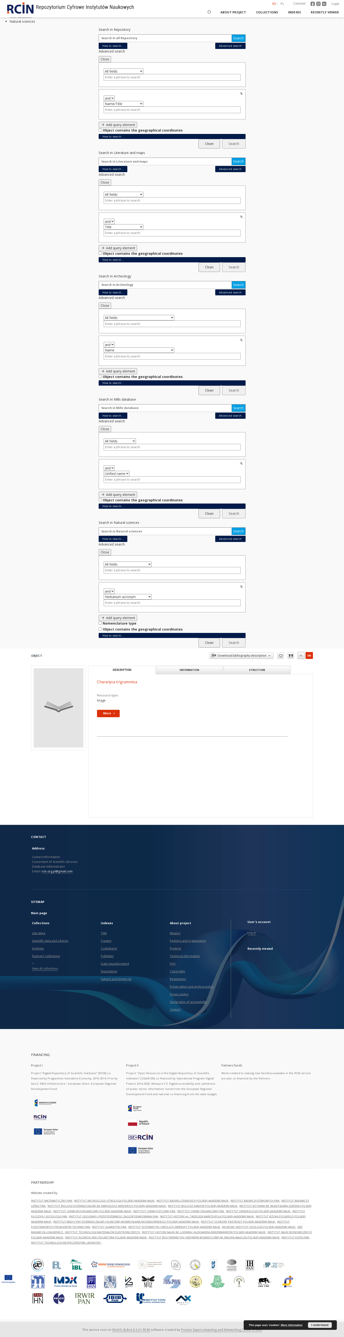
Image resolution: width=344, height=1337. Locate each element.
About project (233, 12)
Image (101, 700)
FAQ (173, 964)
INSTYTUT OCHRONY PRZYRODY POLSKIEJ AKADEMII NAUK (238, 1221)
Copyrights (177, 971)
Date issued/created (115, 964)
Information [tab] (189, 670)
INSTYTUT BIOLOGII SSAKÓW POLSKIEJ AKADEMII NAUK (203, 1206)
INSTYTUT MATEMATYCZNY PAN (52, 1200)
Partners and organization (188, 941)
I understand (319, 1325)
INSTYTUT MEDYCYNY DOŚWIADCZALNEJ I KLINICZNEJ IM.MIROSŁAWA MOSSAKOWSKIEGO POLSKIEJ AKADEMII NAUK (126, 1221)
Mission (175, 933)
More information (291, 1325)
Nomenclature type (119, 623)
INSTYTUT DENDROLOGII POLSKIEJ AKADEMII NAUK (258, 1211)
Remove (241, 93)
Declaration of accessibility (188, 1002)
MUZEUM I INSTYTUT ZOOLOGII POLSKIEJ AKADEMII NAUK (259, 1227)
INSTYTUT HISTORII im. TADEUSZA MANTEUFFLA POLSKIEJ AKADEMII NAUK (207, 1216)
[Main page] (208, 12)
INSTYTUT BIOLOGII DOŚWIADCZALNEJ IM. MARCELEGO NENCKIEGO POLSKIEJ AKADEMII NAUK (107, 1206)
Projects (175, 948)
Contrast (299, 3)
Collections (267, 12)
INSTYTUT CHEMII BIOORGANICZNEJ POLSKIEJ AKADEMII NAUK (92, 1211)
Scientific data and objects (50, 941)
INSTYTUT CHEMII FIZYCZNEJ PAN (154, 1211)
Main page (39, 913)
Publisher (107, 956)
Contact (175, 1010)
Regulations (178, 979)
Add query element (118, 124)
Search (238, 38)
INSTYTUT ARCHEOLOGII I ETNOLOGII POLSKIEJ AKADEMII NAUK (114, 1200)
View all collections (45, 968)
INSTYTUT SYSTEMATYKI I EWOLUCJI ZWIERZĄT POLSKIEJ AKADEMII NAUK (174, 1227)
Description (109, 971)
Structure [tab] (257, 670)
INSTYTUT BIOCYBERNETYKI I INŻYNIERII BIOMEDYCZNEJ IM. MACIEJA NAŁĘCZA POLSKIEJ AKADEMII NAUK (214, 1237)
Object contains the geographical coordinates (143, 130)
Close (105, 59)
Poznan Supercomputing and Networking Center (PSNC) (221, 1330)
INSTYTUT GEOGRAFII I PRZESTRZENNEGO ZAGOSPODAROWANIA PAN (114, 1216)
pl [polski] (282, 3)
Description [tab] (122, 670)
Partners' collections (46, 956)
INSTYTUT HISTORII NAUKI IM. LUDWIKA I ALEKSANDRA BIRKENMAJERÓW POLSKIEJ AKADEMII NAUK (204, 1232)
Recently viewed (325, 12)
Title (104, 933)
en (309, 655)
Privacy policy (179, 994)
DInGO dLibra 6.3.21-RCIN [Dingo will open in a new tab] (131, 1330)
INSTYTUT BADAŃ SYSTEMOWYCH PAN (255, 1200)
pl (301, 655)
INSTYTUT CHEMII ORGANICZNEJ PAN (201, 1211)
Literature (38, 933)
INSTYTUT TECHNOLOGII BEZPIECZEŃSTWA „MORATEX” (66, 1242)
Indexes (294, 12)
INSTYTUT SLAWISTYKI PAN (109, 1227)
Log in (251, 933)
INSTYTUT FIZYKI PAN (296, 1237)
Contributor (109, 948)
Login (335, 3)
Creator (106, 941)
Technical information (185, 956)
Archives (38, 948)
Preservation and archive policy (191, 987)
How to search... (113, 46)
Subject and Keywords (116, 979)
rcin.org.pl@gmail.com (57, 871)
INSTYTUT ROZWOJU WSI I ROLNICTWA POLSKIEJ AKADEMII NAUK (106, 1237)
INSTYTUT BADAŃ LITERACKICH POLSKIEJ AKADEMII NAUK (192, 1200)
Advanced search (230, 46)
